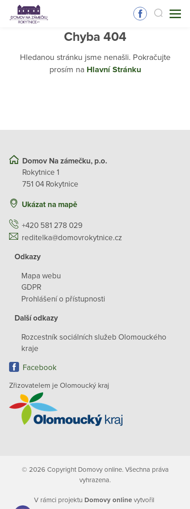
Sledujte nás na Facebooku (140, 13)
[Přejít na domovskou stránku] (29, 14)
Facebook (40, 367)
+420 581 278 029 (52, 225)
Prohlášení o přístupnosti (63, 299)
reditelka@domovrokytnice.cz (72, 237)
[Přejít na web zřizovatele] (95, 409)
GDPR (31, 287)
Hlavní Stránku (114, 69)
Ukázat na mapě (49, 204)
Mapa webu (41, 276)
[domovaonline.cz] (108, 500)
